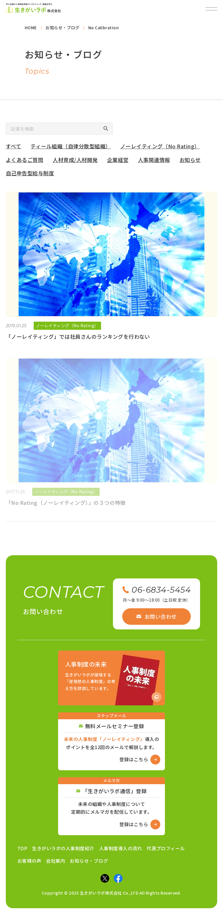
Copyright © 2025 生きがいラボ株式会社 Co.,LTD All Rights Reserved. (111, 893)
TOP (22, 848)
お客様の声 (29, 860)
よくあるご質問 (24, 162)
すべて (13, 148)
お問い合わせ (156, 616)
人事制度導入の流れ (120, 848)
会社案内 (55, 860)
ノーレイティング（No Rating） (160, 148)
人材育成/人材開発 (75, 162)
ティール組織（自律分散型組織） (70, 148)
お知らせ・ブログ (89, 860)
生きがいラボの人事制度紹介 (63, 848)
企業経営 (118, 162)
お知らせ (190, 162)
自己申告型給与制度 (30, 175)
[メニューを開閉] (211, 8)
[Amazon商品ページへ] (111, 678)
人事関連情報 (154, 162)
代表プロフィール (166, 848)
